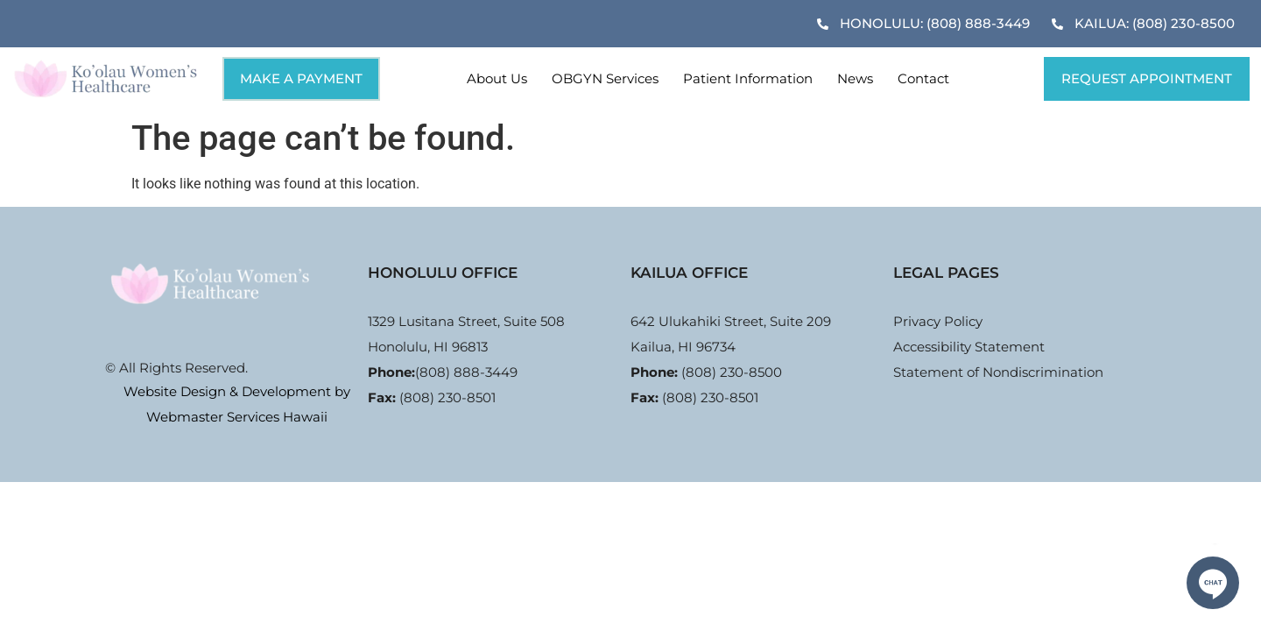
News (855, 78)
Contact (923, 78)
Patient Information (748, 78)
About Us (497, 78)
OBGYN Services (605, 78)
